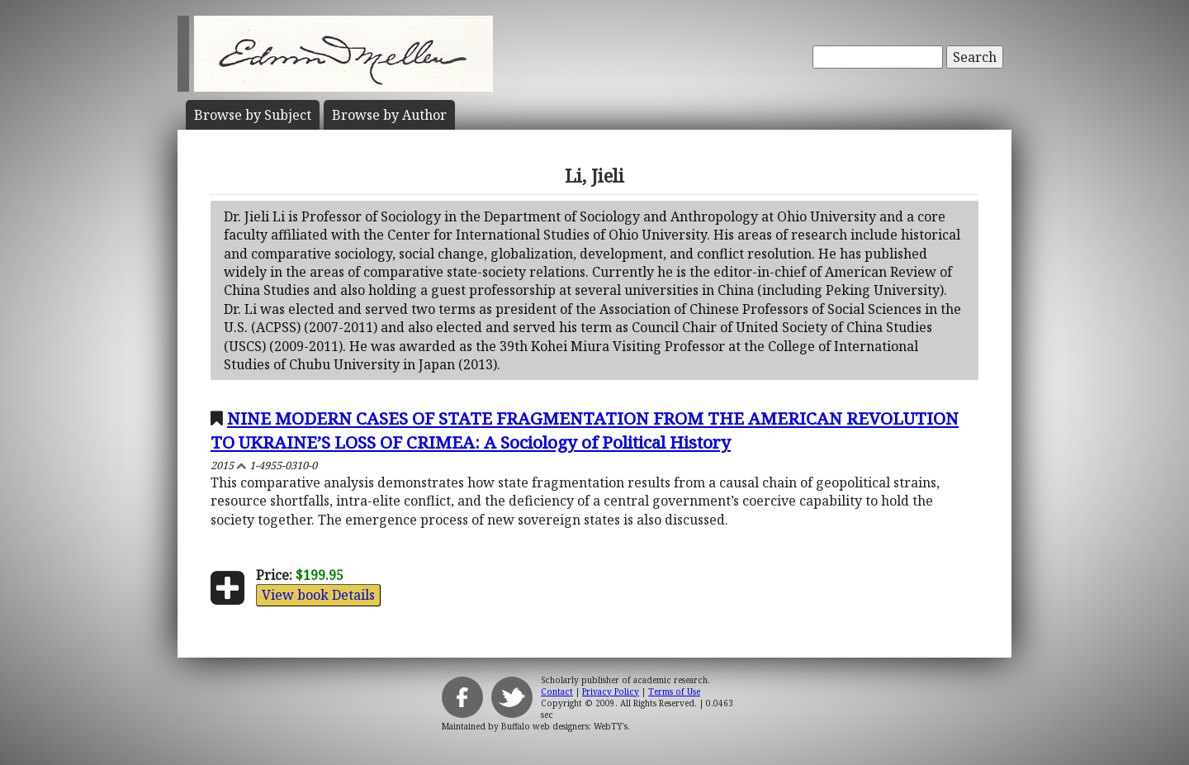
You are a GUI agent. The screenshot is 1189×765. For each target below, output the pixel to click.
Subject (252, 114)
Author (389, 114)
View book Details (318, 595)
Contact (557, 691)
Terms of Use (674, 691)
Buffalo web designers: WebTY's (564, 726)
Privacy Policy (610, 691)
